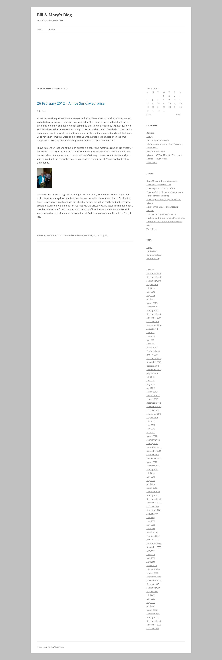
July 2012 (150, 421)
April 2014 (150, 343)
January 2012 (152, 443)
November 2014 (153, 317)
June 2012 (150, 425)
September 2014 (153, 325)
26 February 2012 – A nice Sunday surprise (71, 103)
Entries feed (151, 251)
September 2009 (153, 510)
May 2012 (150, 428)
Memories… (151, 147)
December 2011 (153, 447)
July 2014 (150, 332)
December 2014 (153, 314)
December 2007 (153, 576)
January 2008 (152, 573)
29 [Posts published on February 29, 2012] (164, 110)
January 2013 (152, 399)
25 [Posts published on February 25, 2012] (180, 107)
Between (150, 132)
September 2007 (153, 587)
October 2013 (152, 365)
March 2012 (151, 436)
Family (149, 136)
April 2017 (150, 269)
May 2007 (150, 602)
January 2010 (152, 495)
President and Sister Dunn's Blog (161, 214)
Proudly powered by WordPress (50, 647)
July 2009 (150, 517)
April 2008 (150, 561)
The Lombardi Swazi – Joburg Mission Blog (165, 218)
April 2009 (150, 528)
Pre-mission (151, 162)
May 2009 (150, 524)
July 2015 (150, 288)
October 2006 (152, 628)
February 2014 (153, 351)
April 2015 (150, 299)
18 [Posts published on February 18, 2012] (180, 103)
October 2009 (152, 506)
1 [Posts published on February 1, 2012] (163, 95)
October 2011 (152, 454)
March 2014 (151, 347)
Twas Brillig (151, 229)
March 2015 (151, 303)
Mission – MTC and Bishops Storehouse (164, 155)
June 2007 (150, 598)
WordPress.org (153, 258)
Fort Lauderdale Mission (71, 235)
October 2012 (152, 410)
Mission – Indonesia (155, 151)
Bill (106, 235)
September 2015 (153, 280)
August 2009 (152, 513)
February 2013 (153, 395)
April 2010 (150, 484)
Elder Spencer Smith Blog (157, 195)
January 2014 (152, 354)
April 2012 (150, 432)
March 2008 (151, 565)
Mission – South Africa (156, 158)
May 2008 (150, 558)
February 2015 (153, 306)
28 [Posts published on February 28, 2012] (158, 110)
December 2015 (153, 277)
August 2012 (152, 417)
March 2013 (151, 391)
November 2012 (153, 406)
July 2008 (150, 550)
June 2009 (150, 521)
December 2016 (153, 273)
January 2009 (152, 539)
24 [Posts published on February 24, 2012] (175, 107)
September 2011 (153, 458)
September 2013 (153, 369)
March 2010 (151, 487)
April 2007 (150, 606)
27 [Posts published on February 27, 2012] (153, 110)
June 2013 (150, 380)
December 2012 (153, 402)
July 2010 (150, 473)
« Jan (148, 114)
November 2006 (153, 624)
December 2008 (153, 543)
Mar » (178, 114)
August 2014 (152, 328)
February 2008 (153, 569)
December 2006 (153, 621)
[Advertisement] (111, 56)
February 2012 (153, 439)
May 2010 (150, 480)
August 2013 (152, 373)
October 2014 (152, 321)
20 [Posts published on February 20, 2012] (153, 107)
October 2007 (152, 584)
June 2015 (150, 291)
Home (40, 29)
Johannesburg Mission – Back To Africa (163, 144)
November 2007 (153, 580)
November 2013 (153, 362)
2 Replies (41, 111)
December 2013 (153, 358)
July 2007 (150, 595)
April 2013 (150, 388)
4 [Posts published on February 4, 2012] (180, 95)
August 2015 (152, 284)
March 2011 (151, 462)
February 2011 (153, 465)
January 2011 (152, 469)
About (52, 29)
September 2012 (153, 414)
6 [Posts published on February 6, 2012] (152, 99)
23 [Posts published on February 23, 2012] (170, 107)
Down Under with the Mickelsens (161, 181)
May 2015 (150, 295)
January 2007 (152, 617)
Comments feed (153, 254)
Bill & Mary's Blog (54, 15)
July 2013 (150, 377)
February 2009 (153, 536)
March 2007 (151, 610)
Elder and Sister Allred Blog (158, 184)
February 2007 (153, 613)
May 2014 (150, 340)
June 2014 (150, 336)
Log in (149, 247)
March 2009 (151, 532)
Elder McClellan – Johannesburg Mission (164, 192)
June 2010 (150, 476)
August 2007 (152, 591)
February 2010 (153, 491)
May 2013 (150, 384)
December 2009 (153, 499)
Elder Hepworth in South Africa (160, 188)
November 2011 (153, 451)
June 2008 (150, 554)
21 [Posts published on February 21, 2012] (158, 107)
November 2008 (153, 547)
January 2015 (152, 310)
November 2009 (153, 502)
